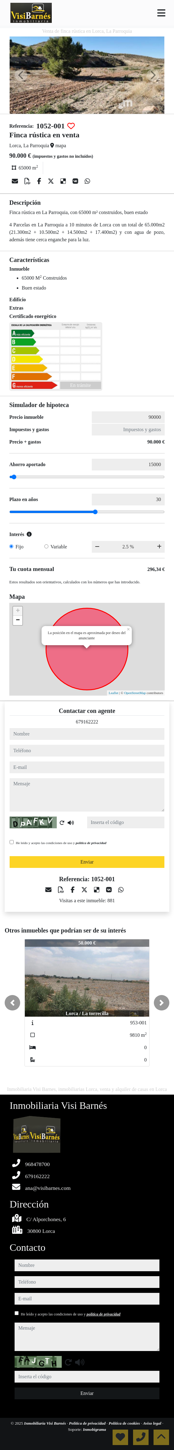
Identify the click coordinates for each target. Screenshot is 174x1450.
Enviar (87, 861)
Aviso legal (152, 1423)
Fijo (20, 546)
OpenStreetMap (135, 693)
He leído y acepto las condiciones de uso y (61, 843)
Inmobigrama (94, 1429)
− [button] (18, 620)
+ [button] (18, 611)
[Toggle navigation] (161, 13)
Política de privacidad (87, 1423)
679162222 (87, 721)
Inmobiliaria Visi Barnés (45, 1423)
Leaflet (113, 693)
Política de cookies (125, 1423)
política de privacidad (91, 843)
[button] (12, 1002)
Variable (59, 546)
